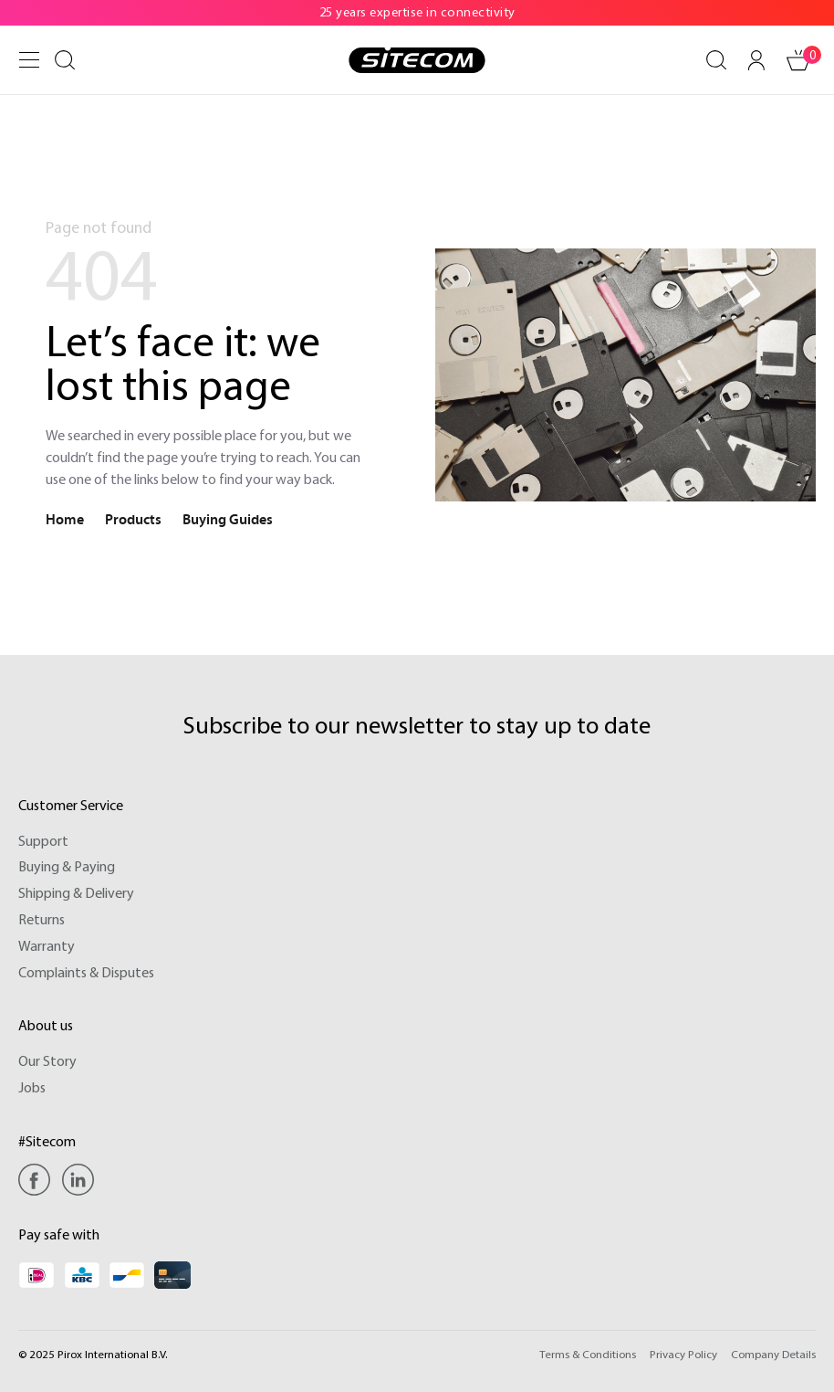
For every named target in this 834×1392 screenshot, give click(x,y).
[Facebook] (38, 1180)
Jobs (32, 1087)
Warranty (46, 945)
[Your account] (756, 60)
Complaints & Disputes (86, 972)
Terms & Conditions (587, 1353)
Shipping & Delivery (76, 892)
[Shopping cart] (798, 60)
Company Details (773, 1353)
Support (43, 840)
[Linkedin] (78, 1180)
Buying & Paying (66, 866)
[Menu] (29, 60)
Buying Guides (227, 519)
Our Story (47, 1060)
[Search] (65, 60)
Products (133, 519)
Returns (41, 919)
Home (65, 519)
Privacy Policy (683, 1353)
